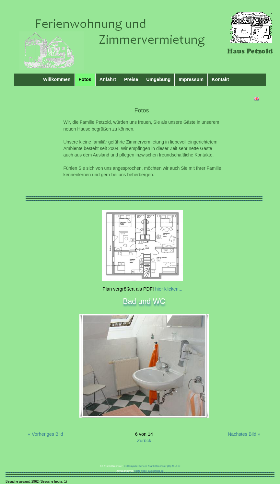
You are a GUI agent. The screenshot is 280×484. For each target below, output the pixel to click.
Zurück (144, 440)
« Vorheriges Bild (45, 434)
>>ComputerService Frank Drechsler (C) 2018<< (151, 466)
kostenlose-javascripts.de (148, 470)
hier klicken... (168, 289)
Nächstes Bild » (244, 434)
